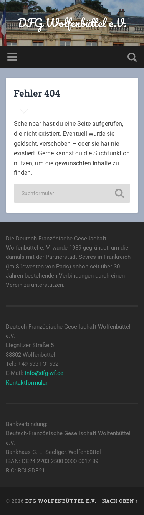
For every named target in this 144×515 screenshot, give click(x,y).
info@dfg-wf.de (44, 373)
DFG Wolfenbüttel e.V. (72, 22)
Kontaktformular (27, 382)
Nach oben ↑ (120, 501)
